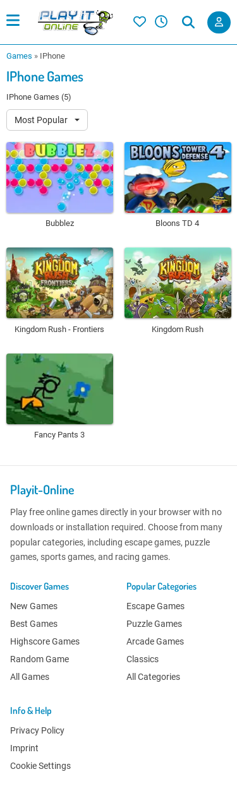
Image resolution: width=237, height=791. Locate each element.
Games (19, 56)
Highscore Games (45, 641)
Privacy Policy (37, 730)
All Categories (153, 677)
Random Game (39, 659)
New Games (34, 606)
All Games (29, 677)
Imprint (24, 748)
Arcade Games (155, 641)
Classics (142, 659)
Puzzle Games (154, 624)
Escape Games (155, 606)
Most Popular (42, 120)
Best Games (34, 624)
